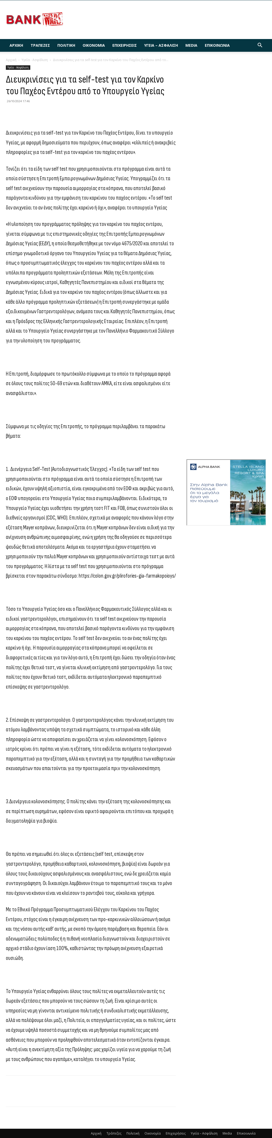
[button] (259, 45)
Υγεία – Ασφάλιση (161, 45)
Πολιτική (66, 45)
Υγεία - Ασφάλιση (35, 60)
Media (191, 45)
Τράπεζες (40, 45)
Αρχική (16, 45)
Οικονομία (94, 45)
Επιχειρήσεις (124, 45)
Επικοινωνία (217, 45)
